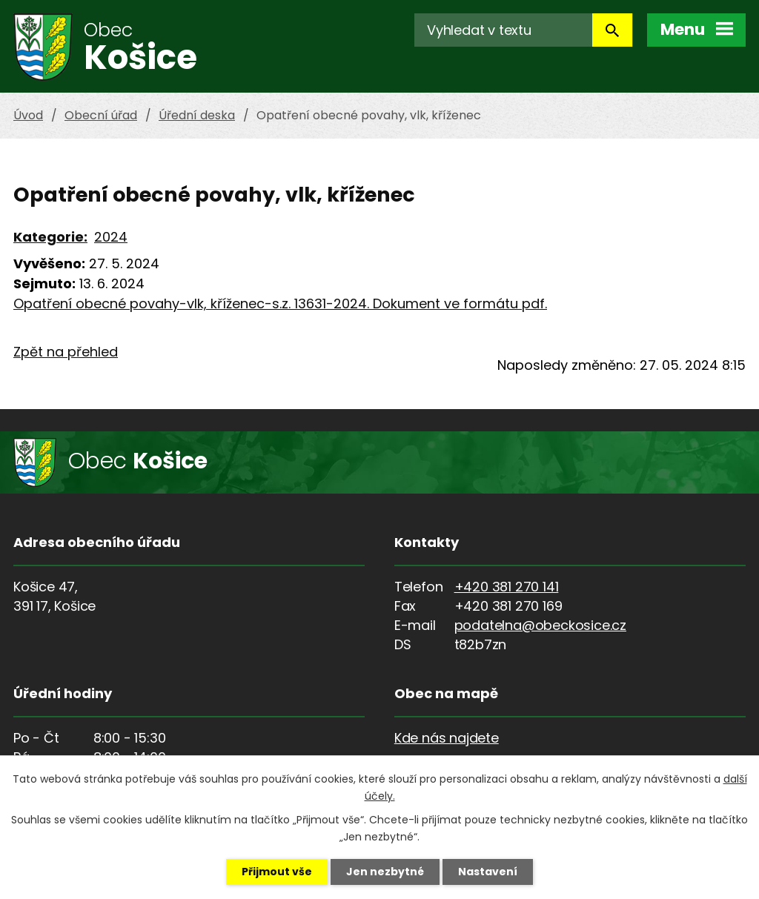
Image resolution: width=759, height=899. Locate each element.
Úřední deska (197, 115)
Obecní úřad (100, 115)
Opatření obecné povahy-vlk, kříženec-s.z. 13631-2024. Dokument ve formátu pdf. (280, 303)
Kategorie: (50, 237)
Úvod (28, 115)
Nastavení (487, 871)
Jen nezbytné (385, 871)
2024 (110, 237)
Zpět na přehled (65, 351)
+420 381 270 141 (506, 586)
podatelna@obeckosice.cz (540, 625)
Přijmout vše (277, 871)
